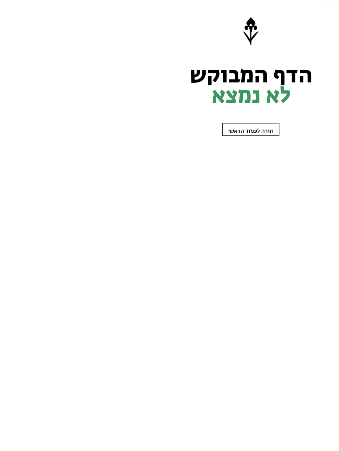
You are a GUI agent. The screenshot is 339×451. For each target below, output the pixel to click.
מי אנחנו (326, 205)
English (326, 227)
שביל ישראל (323, 87)
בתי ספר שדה (321, 184)
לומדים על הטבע (319, 66)
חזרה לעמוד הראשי (140, 131)
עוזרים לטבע (322, 97)
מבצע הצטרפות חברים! (310, 428)
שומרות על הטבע (318, 55)
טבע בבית (324, 195)
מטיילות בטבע (321, 76)
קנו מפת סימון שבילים (314, 216)
